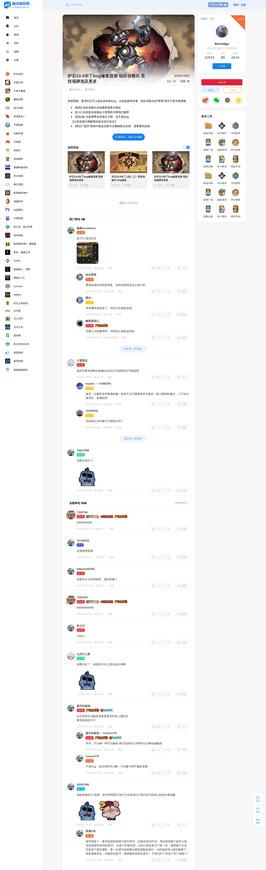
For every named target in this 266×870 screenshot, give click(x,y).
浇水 (210, 90)
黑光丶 (90, 298)
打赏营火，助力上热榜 (128, 137)
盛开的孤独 (92, 733)
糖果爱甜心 (92, 321)
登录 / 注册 (239, 4)
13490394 (103, 383)
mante (90, 383)
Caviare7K (108, 733)
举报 (110, 268)
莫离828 (91, 831)
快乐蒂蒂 (91, 275)
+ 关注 (221, 66)
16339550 (92, 411)
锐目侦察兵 (90, 107)
